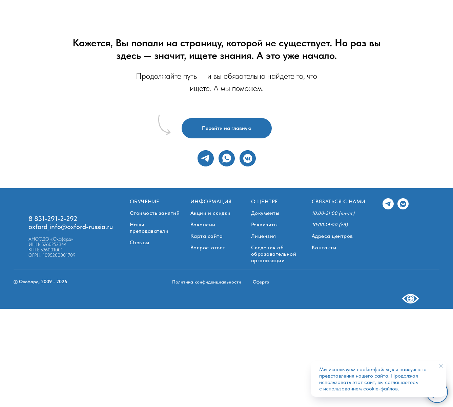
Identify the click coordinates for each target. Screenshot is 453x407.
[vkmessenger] (248, 158)
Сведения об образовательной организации (273, 254)
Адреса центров (332, 236)
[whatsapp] (227, 158)
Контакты (324, 247)
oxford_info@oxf (52, 227)
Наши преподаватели (149, 227)
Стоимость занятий (155, 213)
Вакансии (202, 224)
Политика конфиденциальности (206, 282)
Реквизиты (264, 224)
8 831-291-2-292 (52, 218)
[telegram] (206, 158)
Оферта (261, 282)
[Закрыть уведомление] (441, 366)
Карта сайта (206, 236)
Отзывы (139, 242)
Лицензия (263, 236)
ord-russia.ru (94, 227)
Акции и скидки (210, 213)
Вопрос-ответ (207, 247)
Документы (265, 213)
